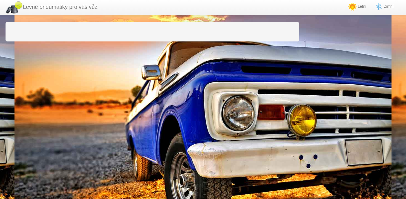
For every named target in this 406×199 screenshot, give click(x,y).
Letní (357, 7)
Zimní (384, 7)
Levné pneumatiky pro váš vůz (51, 7)
